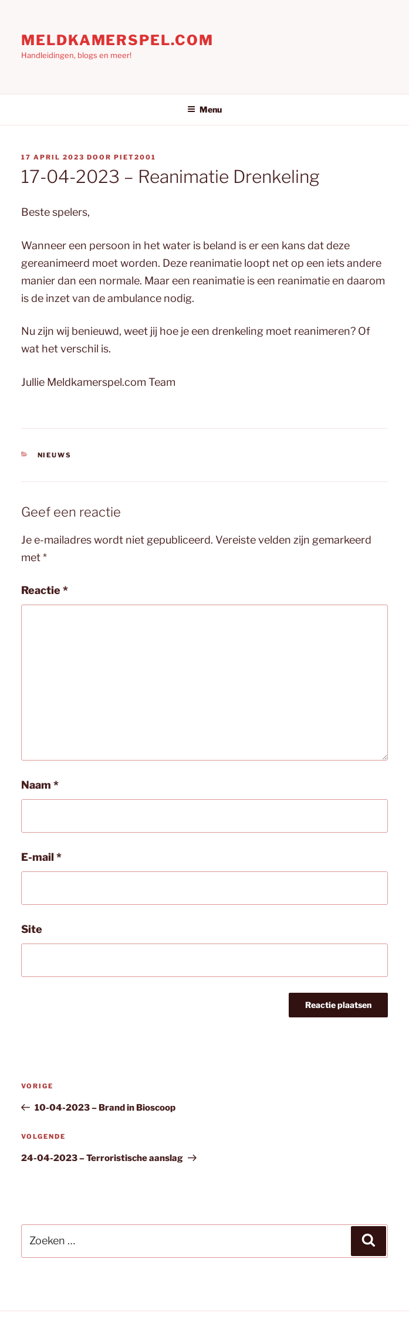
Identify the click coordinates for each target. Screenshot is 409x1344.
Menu (204, 109)
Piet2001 (135, 157)
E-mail (41, 857)
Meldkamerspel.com (117, 40)
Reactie (44, 590)
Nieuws (55, 455)
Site (31, 929)
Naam (40, 785)
